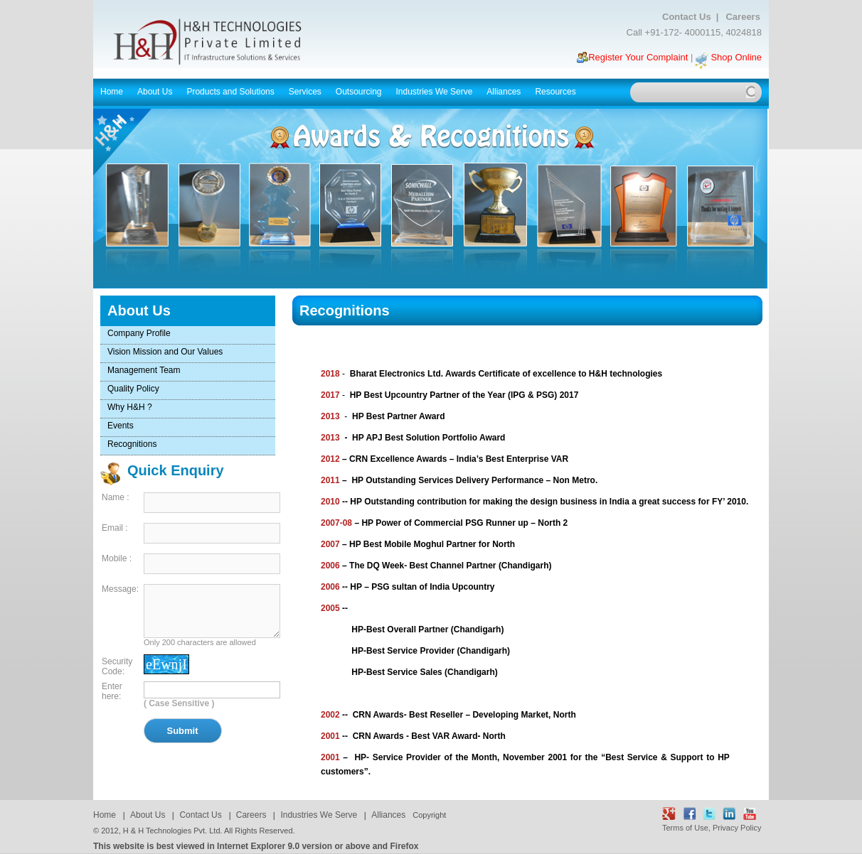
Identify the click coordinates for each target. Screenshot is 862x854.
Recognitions (131, 444)
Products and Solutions (231, 92)
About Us (155, 92)
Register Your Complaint (638, 57)
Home (111, 92)
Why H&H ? (129, 407)
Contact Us (689, 16)
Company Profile (139, 333)
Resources (556, 92)
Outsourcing (360, 92)
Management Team (144, 370)
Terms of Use (685, 827)
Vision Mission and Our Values (165, 352)
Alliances (503, 92)
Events (120, 426)
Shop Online (736, 57)
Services (306, 92)
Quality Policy (133, 389)
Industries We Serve (435, 92)
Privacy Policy (737, 827)
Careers (742, 16)
